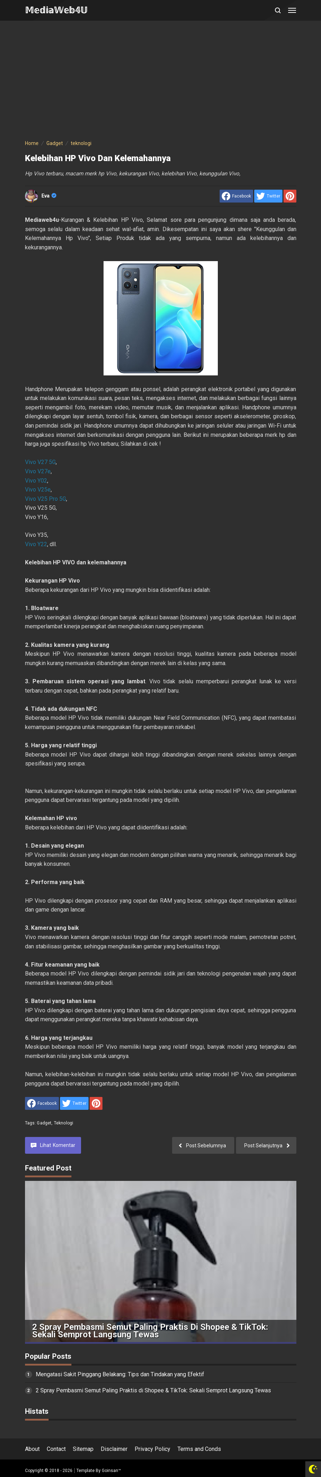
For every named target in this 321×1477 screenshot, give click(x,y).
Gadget (44, 1123)
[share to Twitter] (268, 196)
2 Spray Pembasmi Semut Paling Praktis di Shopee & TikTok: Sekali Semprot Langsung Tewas (150, 1330)
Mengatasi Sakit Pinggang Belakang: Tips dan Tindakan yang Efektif (120, 1374)
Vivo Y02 (36, 480)
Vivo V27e (38, 471)
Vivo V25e (38, 489)
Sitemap (83, 1449)
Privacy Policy (152, 1449)
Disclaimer (114, 1449)
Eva (48, 196)
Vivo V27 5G (40, 462)
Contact (56, 1449)
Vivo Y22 (36, 544)
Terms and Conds (199, 1449)
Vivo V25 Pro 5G (45, 498)
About (32, 1449)
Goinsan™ (111, 1470)
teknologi (63, 1123)
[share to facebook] (236, 196)
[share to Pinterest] (290, 196)
